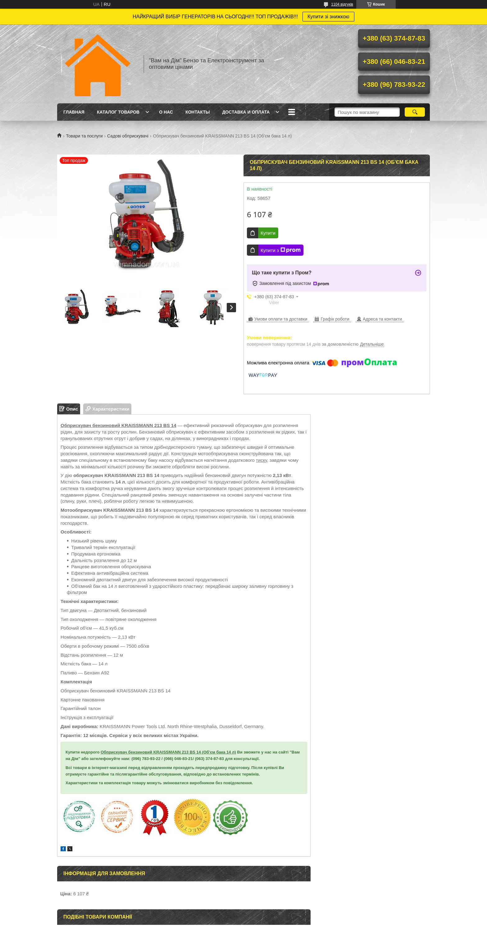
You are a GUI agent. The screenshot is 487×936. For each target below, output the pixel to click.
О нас (166, 112)
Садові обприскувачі (127, 135)
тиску (261, 460)
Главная (73, 112)
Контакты (197, 112)
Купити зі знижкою (328, 16)
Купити (268, 233)
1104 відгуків (342, 4)
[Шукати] (415, 112)
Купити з (281, 250)
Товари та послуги (84, 135)
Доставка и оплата (246, 112)
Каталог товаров (118, 112)
